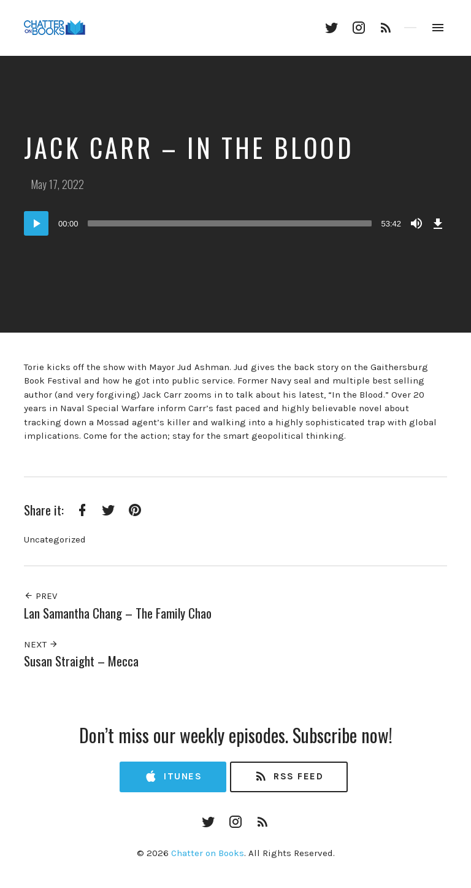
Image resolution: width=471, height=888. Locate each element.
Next (41, 644)
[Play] (36, 223)
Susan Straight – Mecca (81, 660)
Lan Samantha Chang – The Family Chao (118, 612)
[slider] (230, 223)
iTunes (173, 776)
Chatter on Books (207, 853)
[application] (235, 223)
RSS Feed (288, 776)
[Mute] (416, 223)
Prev (40, 595)
